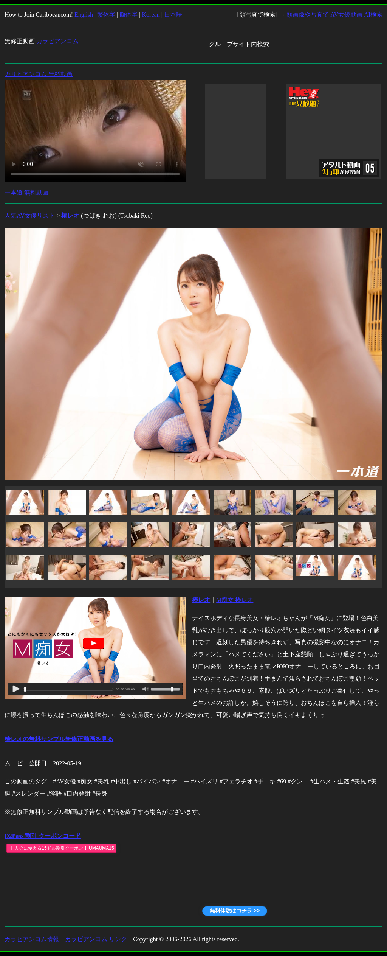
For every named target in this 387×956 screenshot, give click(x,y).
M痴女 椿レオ (234, 600)
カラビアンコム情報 (32, 939)
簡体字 (128, 14)
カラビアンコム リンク (96, 939)
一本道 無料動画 (26, 192)
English (83, 14)
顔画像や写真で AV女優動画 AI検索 (334, 14)
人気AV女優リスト (30, 215)
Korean (151, 14)
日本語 (173, 14)
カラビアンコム (57, 41)
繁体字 (106, 14)
